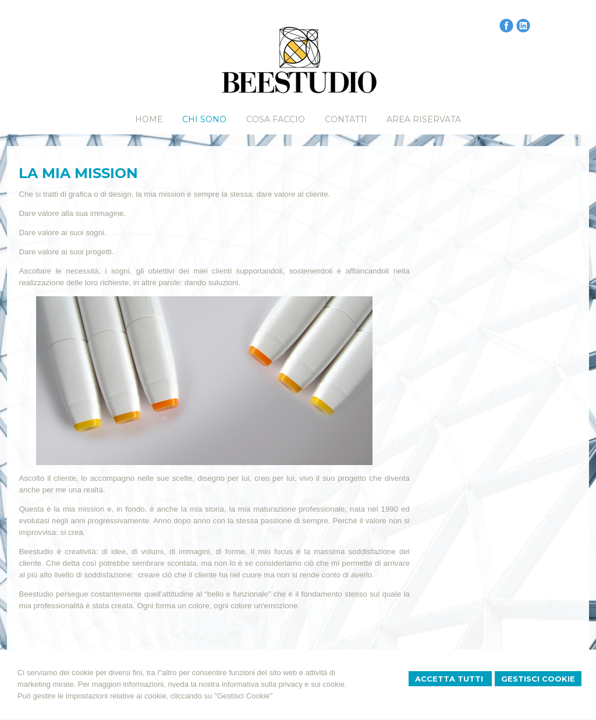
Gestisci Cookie (538, 678)
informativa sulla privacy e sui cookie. (284, 684)
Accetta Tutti (450, 678)
